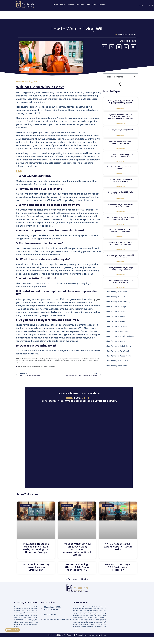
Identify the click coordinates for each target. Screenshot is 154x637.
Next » (84, 579)
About (62, 5)
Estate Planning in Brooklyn (115, 307)
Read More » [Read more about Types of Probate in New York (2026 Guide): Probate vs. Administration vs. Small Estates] (120, 123)
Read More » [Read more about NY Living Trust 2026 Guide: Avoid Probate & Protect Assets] (120, 237)
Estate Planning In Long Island (116, 297)
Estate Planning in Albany (115, 341)
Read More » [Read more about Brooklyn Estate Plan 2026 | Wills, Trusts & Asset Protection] (120, 199)
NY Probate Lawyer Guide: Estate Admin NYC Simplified (120, 206)
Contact (102, 5)
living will (45, 366)
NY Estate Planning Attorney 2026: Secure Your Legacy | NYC (120, 155)
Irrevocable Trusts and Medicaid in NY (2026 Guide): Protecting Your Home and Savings (120, 102)
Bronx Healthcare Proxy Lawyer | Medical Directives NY (120, 143)
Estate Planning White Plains (116, 366)
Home (55, 5)
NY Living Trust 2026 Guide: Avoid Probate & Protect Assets (120, 231)
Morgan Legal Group (97, 635)
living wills (52, 366)
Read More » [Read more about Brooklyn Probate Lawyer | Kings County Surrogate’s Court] (120, 274)
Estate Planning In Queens (115, 316)
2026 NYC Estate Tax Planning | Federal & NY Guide (121, 180)
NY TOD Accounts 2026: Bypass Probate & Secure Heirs (120, 130)
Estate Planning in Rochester (116, 326)
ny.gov (96, 299)
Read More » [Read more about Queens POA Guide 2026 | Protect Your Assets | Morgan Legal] (120, 249)
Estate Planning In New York (116, 292)
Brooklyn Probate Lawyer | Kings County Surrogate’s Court (120, 269)
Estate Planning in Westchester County (120, 336)
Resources (80, 5)
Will (35, 81)
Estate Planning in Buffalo (115, 321)
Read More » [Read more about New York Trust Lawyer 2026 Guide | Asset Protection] (120, 173)
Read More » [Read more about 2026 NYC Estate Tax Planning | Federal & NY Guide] (120, 186)
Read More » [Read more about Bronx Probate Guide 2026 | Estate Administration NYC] (120, 224)
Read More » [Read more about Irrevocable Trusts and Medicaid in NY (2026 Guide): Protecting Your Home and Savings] (120, 109)
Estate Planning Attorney (35, 366)
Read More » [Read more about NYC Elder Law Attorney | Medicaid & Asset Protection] (120, 262)
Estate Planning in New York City (117, 302)
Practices (70, 5)
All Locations (80, 602)
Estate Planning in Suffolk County (118, 346)
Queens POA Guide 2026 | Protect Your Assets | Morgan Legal (121, 243)
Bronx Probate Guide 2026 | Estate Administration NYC (120, 218)
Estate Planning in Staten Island (117, 331)
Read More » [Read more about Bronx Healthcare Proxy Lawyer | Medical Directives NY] (120, 148)
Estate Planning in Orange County (118, 356)
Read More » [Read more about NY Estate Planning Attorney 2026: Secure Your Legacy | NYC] (120, 161)
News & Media (91, 5)
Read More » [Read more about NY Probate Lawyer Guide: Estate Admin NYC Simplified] (120, 211)
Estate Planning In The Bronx (116, 312)
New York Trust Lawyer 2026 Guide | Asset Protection (120, 168)
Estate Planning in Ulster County (117, 351)
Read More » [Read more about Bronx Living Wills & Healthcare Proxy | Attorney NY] (120, 287)
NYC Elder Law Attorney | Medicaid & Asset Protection (120, 256)
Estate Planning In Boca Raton (116, 361)
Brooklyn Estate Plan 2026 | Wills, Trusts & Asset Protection (120, 193)
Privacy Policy (81, 635)
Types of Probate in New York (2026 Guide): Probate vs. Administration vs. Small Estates (120, 116)
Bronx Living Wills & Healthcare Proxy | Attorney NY (121, 281)
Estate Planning (24, 81)
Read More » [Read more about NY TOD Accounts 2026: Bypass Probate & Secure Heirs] (120, 136)
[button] (104, 46)
